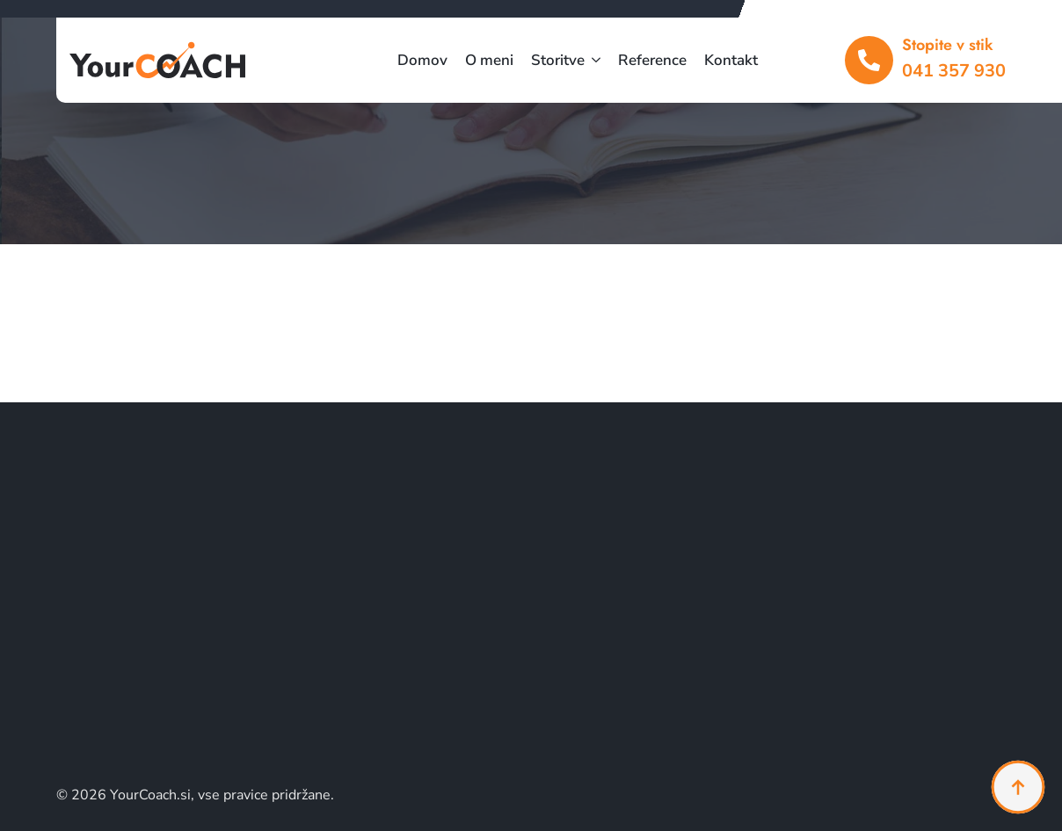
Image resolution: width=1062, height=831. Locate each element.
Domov (422, 60)
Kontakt (731, 60)
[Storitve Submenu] (592, 60)
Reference (652, 60)
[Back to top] (1018, 787)
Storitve (558, 60)
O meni (489, 60)
